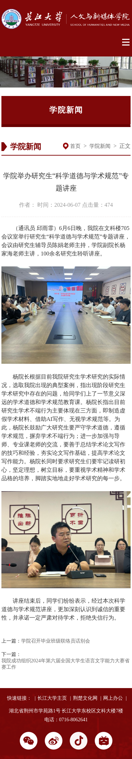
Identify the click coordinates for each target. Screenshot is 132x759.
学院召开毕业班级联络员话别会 (55, 641)
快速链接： (19, 698)
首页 (75, 146)
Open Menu (126, 42)
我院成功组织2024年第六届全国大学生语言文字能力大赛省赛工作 (65, 664)
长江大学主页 (52, 698)
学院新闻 (100, 146)
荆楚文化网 (85, 698)
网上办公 (113, 698)
